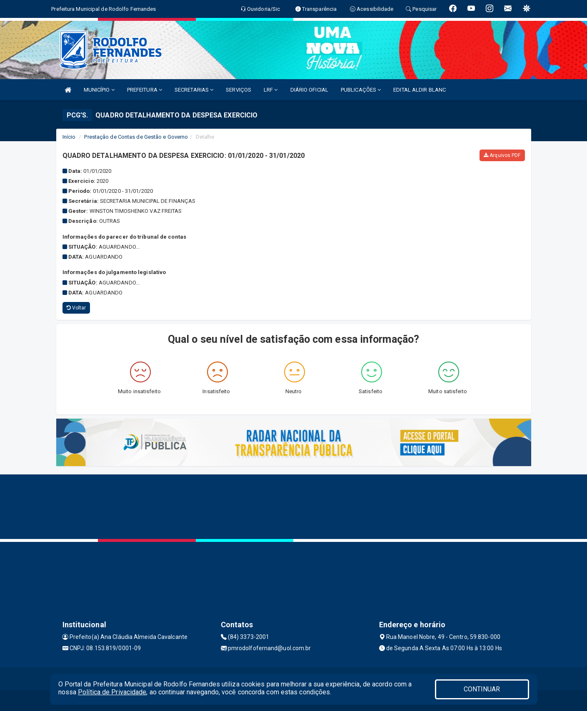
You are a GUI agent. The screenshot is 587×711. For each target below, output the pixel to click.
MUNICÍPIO (99, 90)
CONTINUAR (482, 689)
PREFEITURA (144, 90)
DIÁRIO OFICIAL (309, 90)
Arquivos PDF (502, 155)
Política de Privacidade (112, 692)
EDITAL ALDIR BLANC (419, 90)
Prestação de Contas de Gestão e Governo (136, 137)
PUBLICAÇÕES (361, 90)
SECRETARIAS (194, 90)
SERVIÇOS (238, 90)
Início (69, 137)
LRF (271, 90)
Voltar (76, 308)
